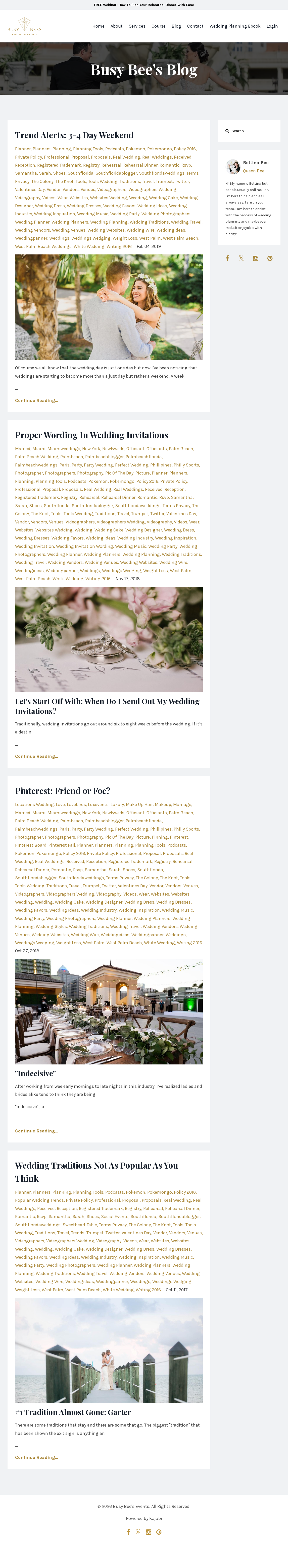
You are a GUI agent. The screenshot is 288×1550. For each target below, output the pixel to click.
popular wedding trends (39, 1200)
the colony (42, 181)
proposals (101, 157)
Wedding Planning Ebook (235, 26)
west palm (150, 238)
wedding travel (186, 222)
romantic (169, 165)
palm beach (181, 448)
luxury (117, 804)
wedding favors (119, 206)
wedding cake (163, 197)
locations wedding (34, 804)
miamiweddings (63, 448)
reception (25, 165)
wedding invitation (34, 546)
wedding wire (141, 230)
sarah (45, 173)
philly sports (186, 465)
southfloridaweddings (161, 173)
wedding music (92, 214)
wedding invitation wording (84, 546)
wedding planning (109, 222)
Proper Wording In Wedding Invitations (107, 434)
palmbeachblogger (104, 456)
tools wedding (103, 181)
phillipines (161, 465)
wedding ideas (152, 206)
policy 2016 (185, 149)
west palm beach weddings (43, 246)
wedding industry (135, 538)
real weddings (157, 157)
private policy (28, 157)
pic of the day (119, 473)
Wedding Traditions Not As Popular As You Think (104, 1171)
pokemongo (159, 149)
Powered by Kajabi (144, 1519)
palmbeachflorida (144, 456)
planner (23, 149)
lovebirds (76, 804)
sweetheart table (80, 1225)
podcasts (114, 149)
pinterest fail (62, 845)
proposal (80, 157)
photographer (29, 473)
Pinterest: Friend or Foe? (72, 789)
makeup (163, 804)
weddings (59, 238)
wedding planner (32, 222)
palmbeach (71, 456)
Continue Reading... (36, 400)
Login (272, 26)
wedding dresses (84, 206)
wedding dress (50, 206)
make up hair (139, 804)
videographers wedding (152, 189)
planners (42, 149)
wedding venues (68, 230)
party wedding (98, 465)
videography (27, 197)
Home (98, 26)
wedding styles (51, 926)
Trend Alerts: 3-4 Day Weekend (86, 134)
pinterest (179, 837)
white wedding (89, 246)
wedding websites (106, 230)
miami (38, 448)
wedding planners (70, 222)
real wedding (126, 157)
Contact (195, 26)
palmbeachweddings (36, 465)
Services (137, 26)
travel (148, 181)
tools (81, 181)
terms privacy (176, 505)
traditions (130, 181)
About (117, 26)
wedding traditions (149, 222)
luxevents (98, 804)
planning (62, 149)
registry (91, 165)
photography (90, 473)
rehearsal (111, 165)
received (182, 157)
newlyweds (113, 448)
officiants (157, 448)
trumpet (164, 181)
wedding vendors (32, 230)
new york (91, 448)
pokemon (135, 149)
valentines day (30, 189)
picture (142, 473)
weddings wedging (91, 238)
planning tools (88, 149)
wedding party (124, 214)
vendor (54, 189)
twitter (182, 181)
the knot (65, 181)
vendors (71, 189)
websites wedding (108, 197)
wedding (138, 197)
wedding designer (143, 530)
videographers (111, 189)
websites (79, 197)
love (60, 804)
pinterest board (30, 845)
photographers (60, 473)
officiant (135, 448)
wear (63, 197)
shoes (59, 173)
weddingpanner (31, 238)
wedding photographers (165, 214)
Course (159, 26)
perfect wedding (131, 465)
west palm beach (180, 238)
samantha (26, 173)
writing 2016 (119, 246)
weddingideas (171, 230)
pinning (160, 837)
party (77, 465)
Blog (176, 26)
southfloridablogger (116, 173)
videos (49, 197)
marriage (182, 804)
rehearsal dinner (140, 165)
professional (56, 157)
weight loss (125, 238)
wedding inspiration (54, 214)
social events (114, 1216)
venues (88, 189)
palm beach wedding (36, 456)
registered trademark (59, 165)
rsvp (186, 165)
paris (65, 465)
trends (77, 1233)
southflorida (80, 173)
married (22, 448)
